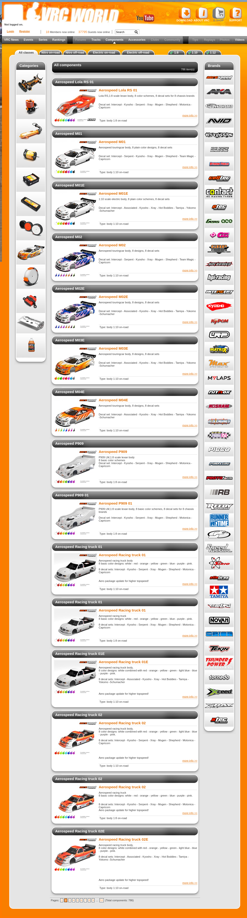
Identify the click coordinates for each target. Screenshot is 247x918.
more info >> (189, 115)
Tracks (96, 39)
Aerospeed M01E (70, 185)
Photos (225, 39)
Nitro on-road (50, 52)
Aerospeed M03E (70, 340)
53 (101, 900)
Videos (239, 39)
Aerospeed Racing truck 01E (80, 654)
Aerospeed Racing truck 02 (78, 715)
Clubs (155, 39)
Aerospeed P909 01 (72, 495)
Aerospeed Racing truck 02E (80, 831)
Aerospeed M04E (70, 392)
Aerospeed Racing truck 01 (78, 547)
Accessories (137, 39)
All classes (26, 52)
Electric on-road (104, 52)
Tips (195, 39)
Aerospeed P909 (69, 443)
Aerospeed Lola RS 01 (74, 82)
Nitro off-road (75, 52)
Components (114, 39)
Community (172, 39)
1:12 (213, 52)
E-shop (218, 14)
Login (10, 31)
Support (235, 14)
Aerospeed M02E (70, 288)
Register (24, 31)
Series (43, 39)
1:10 (194, 52)
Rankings (58, 39)
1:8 (176, 52)
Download (184, 14)
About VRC (201, 14)
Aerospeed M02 (68, 237)
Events (28, 39)
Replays (209, 39)
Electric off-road (138, 52)
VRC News (11, 39)
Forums (80, 39)
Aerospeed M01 (68, 133)
